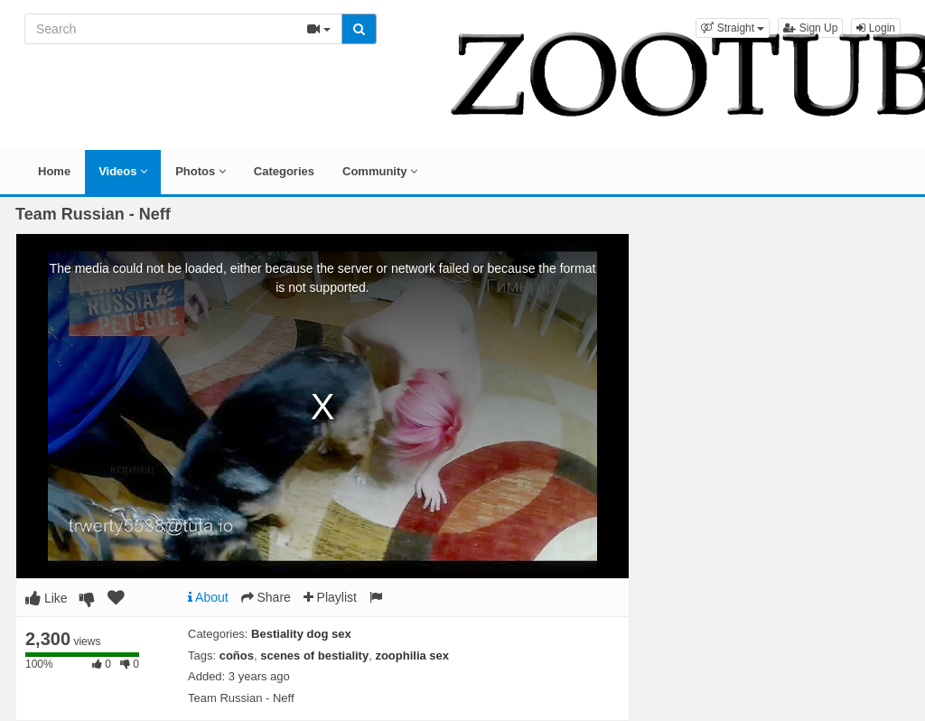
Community (379, 171)
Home (54, 171)
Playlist (330, 597)
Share (266, 597)
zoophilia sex (412, 655)
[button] (733, 28)
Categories (284, 171)
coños (237, 655)
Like (46, 598)
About (208, 597)
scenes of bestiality (314, 655)
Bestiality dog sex (301, 634)
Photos (200, 171)
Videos (122, 171)
